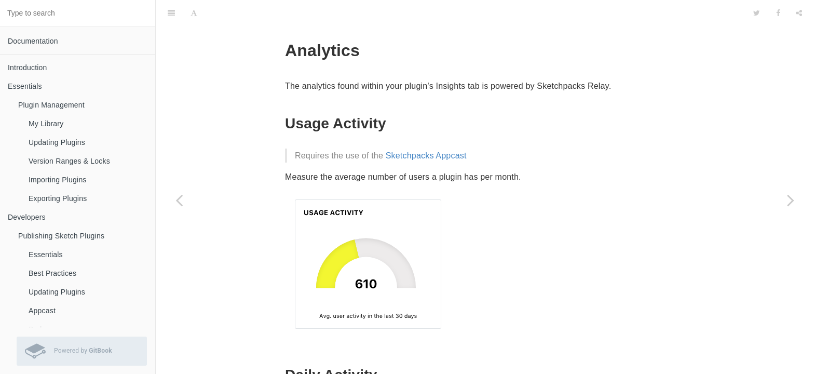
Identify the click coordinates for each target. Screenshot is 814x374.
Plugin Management (51, 105)
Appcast (42, 310)
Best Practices (52, 273)
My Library (46, 123)
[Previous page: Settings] (179, 200)
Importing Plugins (58, 180)
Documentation (33, 41)
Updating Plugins (57, 142)
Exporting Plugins (58, 198)
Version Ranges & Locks (69, 161)
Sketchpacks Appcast (426, 129)
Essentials (46, 254)
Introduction (27, 67)
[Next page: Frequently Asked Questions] (790, 200)
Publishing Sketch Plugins (61, 236)
